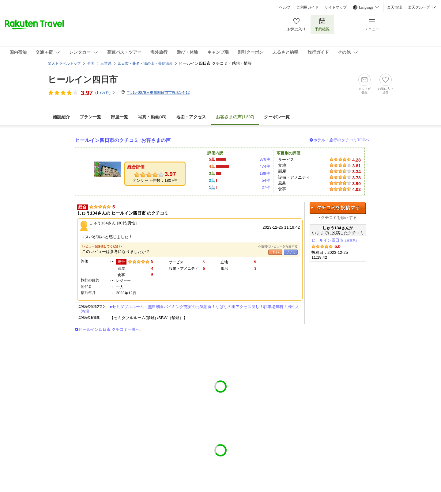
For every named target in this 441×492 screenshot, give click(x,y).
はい (275, 252)
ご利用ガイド (307, 7)
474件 (264, 166)
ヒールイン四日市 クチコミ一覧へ (109, 329)
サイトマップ (336, 7)
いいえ (291, 252)
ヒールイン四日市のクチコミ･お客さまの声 (123, 140)
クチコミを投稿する (338, 208)
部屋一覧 (119, 117)
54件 (266, 180)
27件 (266, 187)
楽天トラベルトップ (64, 63)
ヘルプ (284, 7)
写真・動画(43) (152, 117)
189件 (264, 173)
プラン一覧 (90, 117)
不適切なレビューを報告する (278, 246)
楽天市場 (394, 7)
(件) (105, 92)
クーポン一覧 (277, 117)
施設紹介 (61, 117)
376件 (264, 159)
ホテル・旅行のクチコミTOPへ (341, 140)
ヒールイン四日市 (83, 79)
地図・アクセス (191, 117)
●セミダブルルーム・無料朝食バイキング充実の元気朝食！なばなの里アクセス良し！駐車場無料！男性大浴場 (190, 308)
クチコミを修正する (339, 217)
